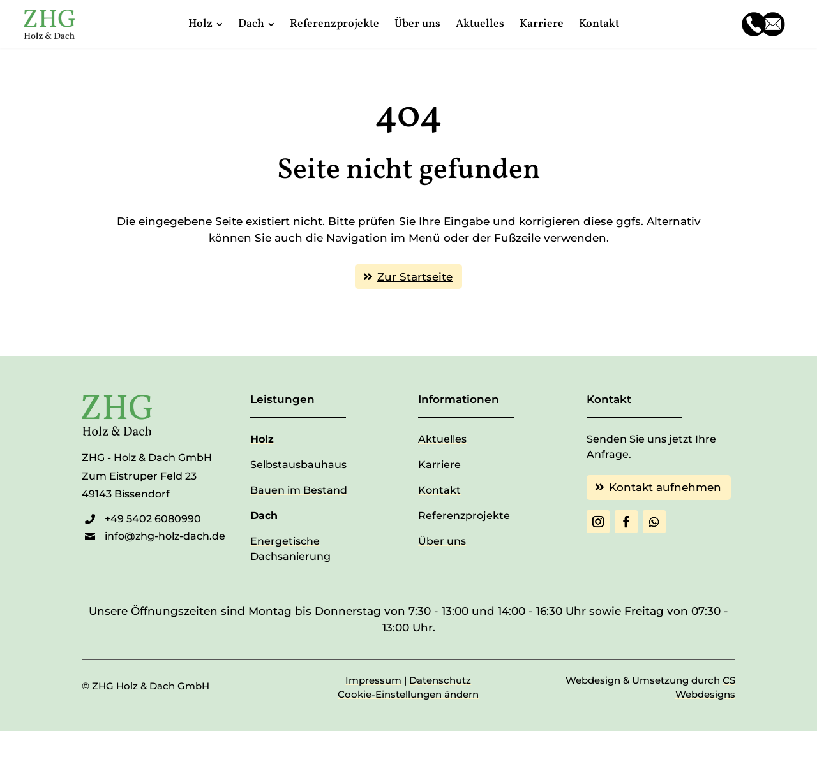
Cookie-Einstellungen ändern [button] (408, 694)
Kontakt (439, 490)
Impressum (373, 680)
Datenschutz (440, 680)
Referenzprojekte (464, 516)
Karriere (439, 465)
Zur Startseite (415, 276)
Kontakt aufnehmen (665, 487)
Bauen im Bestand (298, 490)
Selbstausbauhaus (298, 465)
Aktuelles (442, 439)
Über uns (442, 541)
